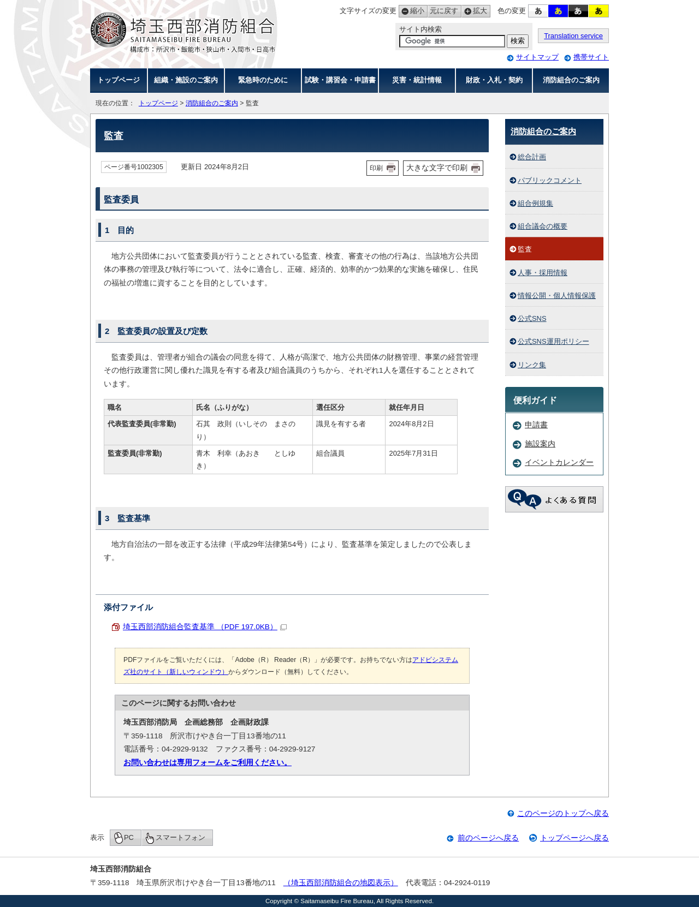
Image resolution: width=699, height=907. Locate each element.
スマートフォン (180, 837)
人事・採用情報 (542, 272)
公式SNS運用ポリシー (553, 341)
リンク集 (532, 365)
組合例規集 (535, 203)
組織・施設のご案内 (186, 80)
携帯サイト (591, 57)
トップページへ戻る (574, 838)
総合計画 (532, 157)
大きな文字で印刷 (436, 167)
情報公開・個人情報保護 (557, 295)
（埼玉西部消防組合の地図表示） (340, 883)
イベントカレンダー (559, 462)
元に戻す (443, 11)
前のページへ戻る (488, 838)
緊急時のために (263, 80)
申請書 (536, 425)
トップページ (118, 80)
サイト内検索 (420, 29)
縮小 (411, 11)
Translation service (573, 36)
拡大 (474, 11)
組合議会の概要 (542, 226)
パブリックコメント (550, 180)
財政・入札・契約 (494, 80)
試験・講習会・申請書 (340, 80)
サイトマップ (537, 57)
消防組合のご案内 (571, 80)
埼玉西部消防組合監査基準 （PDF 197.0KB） (205, 627)
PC (129, 837)
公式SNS (532, 318)
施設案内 (540, 444)
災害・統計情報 (417, 80)
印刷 (376, 168)
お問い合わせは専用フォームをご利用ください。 (207, 763)
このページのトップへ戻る (563, 813)
